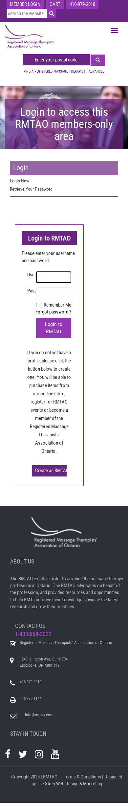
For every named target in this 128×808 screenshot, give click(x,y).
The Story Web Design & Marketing (69, 784)
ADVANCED (96, 71)
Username (31, 275)
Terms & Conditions (82, 777)
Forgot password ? (53, 312)
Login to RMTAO (53, 328)
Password (31, 291)
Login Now (19, 180)
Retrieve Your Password (31, 189)
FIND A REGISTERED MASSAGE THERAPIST (55, 71)
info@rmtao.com (39, 714)
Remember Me (57, 305)
